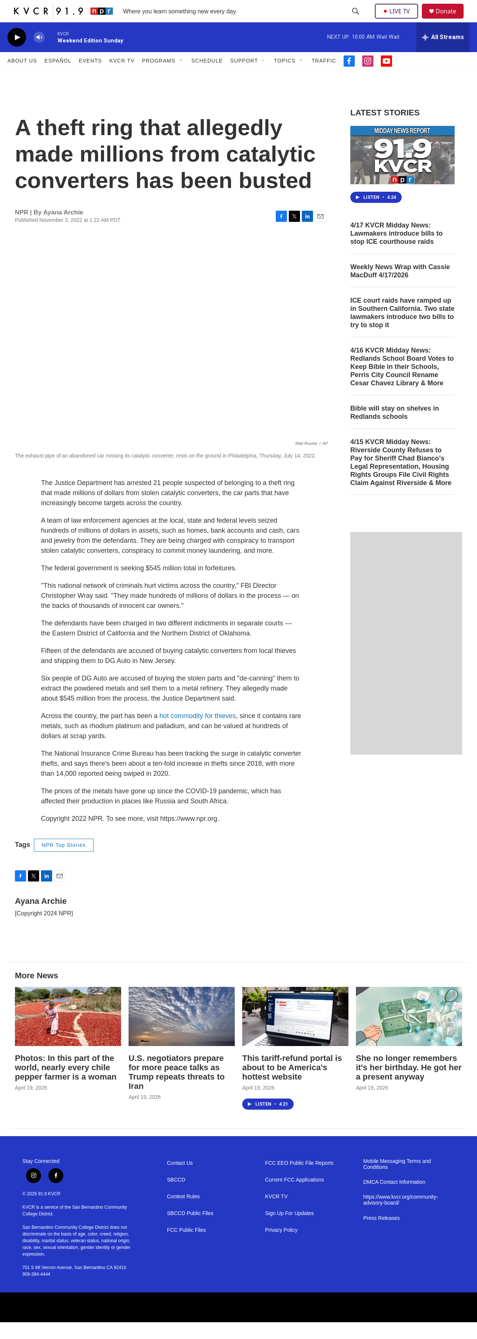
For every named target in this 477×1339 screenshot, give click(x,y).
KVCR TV (121, 77)
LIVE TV (398, 19)
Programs (159, 77)
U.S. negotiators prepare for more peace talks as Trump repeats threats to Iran (177, 1088)
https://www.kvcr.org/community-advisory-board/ (400, 1216)
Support (244, 77)
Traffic (324, 77)
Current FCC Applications (294, 1196)
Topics (285, 77)
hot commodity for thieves (197, 732)
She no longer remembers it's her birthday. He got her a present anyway (409, 1084)
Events (90, 77)
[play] (17, 54)
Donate (450, 19)
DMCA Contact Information (394, 1199)
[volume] (39, 54)
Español (57, 77)
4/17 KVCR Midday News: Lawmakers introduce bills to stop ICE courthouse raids (396, 250)
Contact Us (180, 1180)
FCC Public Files (186, 1247)
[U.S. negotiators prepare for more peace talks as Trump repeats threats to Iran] (182, 1033)
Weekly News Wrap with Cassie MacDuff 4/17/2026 (400, 288)
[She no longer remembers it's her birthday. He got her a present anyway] (409, 1033)
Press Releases (381, 1235)
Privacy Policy (281, 1247)
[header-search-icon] (356, 19)
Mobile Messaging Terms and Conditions (397, 1181)
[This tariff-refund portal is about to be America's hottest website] (295, 1033)
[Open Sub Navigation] (181, 77)
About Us (22, 77)
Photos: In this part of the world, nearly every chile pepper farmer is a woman (66, 1084)
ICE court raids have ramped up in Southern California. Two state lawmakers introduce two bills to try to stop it (402, 329)
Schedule (207, 77)
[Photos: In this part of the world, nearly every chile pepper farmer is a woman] (68, 1033)
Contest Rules (183, 1213)
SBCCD (176, 1196)
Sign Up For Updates (289, 1230)
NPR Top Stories (64, 862)
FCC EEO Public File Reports (299, 1180)
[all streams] (443, 54)
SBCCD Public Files (190, 1230)
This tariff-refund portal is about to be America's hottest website (292, 1084)
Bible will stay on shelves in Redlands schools (394, 429)
